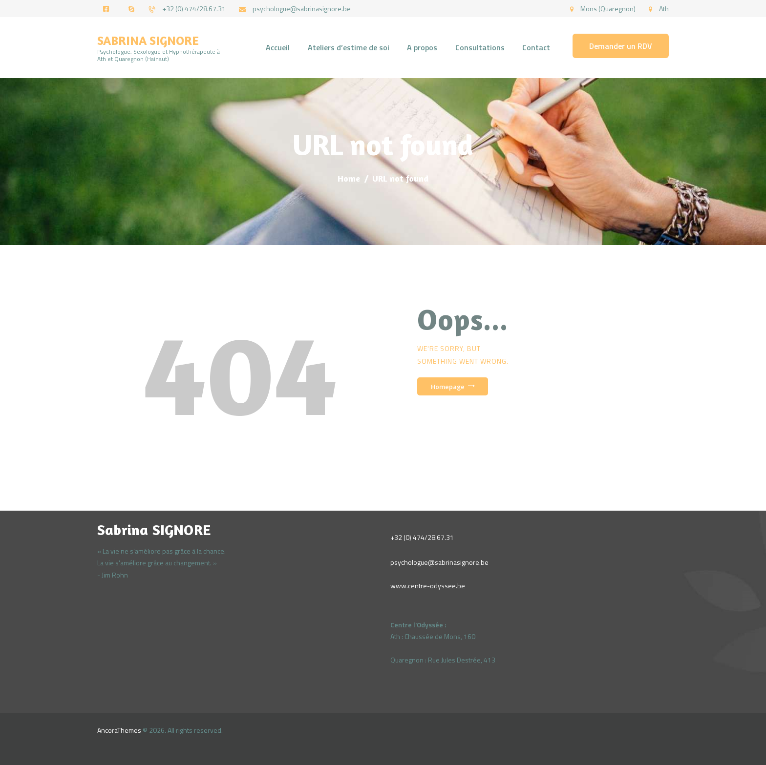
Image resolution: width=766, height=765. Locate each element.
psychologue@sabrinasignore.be (439, 562)
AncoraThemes (119, 730)
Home (349, 178)
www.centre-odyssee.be (427, 585)
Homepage (448, 386)
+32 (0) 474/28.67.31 (422, 537)
